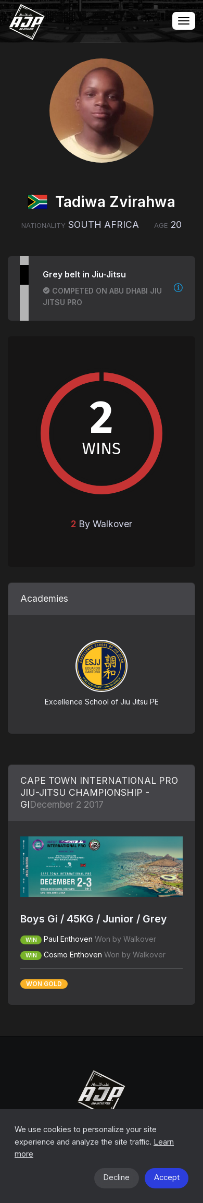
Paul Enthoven (68, 938)
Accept (167, 1177)
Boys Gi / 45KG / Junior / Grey (93, 919)
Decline (116, 1177)
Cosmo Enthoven (73, 954)
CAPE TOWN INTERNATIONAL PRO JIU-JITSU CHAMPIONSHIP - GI (99, 792)
